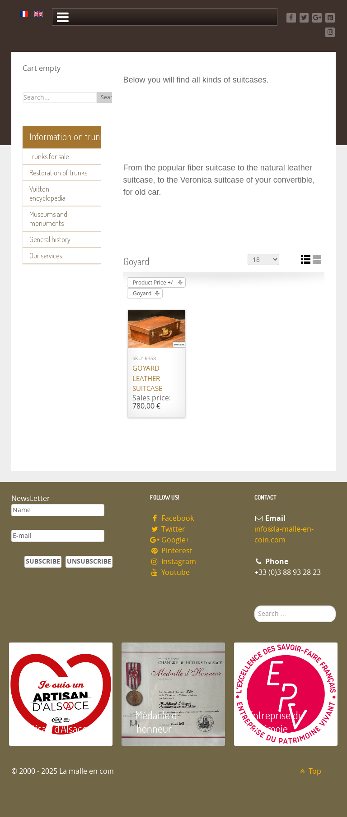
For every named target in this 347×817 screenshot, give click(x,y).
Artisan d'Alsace (55, 728)
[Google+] (317, 18)
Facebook (172, 518)
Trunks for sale (49, 156)
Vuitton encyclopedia (47, 193)
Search (109, 97)
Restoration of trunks (58, 172)
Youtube (170, 572)
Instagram (173, 561)
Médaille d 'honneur (156, 721)
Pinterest (171, 550)
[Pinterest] (330, 18)
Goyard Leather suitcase (147, 378)
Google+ (170, 540)
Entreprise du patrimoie (276, 721)
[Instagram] (330, 32)
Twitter (167, 529)
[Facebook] (291, 18)
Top (309, 771)
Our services (45, 255)
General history (49, 239)
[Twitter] (304, 18)
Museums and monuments (48, 219)
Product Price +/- (153, 283)
